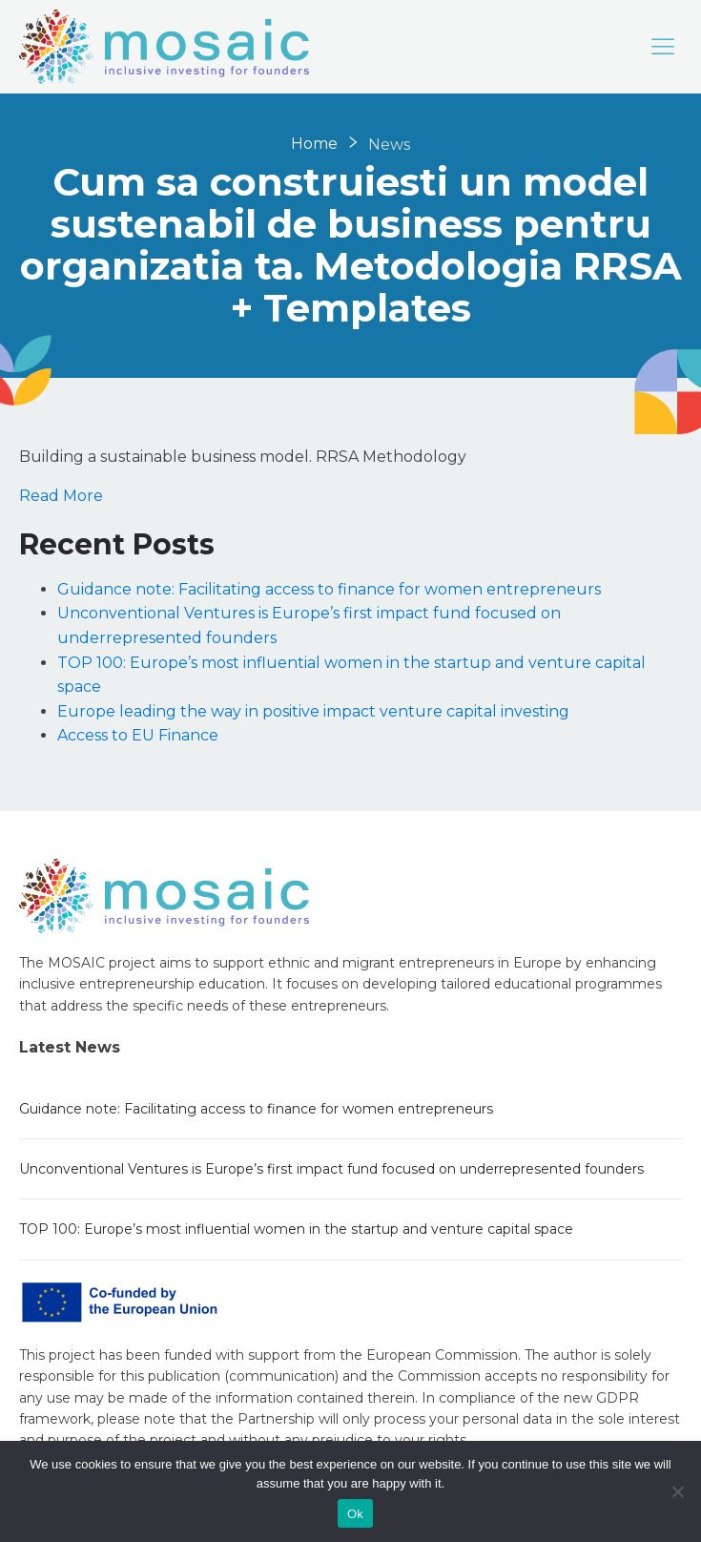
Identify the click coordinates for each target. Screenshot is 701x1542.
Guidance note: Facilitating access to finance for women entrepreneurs (329, 589)
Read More (61, 496)
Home (314, 144)
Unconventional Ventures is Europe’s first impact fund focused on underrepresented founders (331, 1168)
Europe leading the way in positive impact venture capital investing (313, 711)
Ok (355, 1514)
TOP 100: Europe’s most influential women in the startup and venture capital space (296, 1229)
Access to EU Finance (137, 735)
